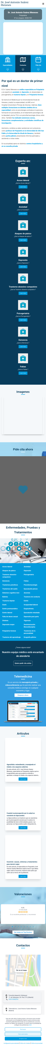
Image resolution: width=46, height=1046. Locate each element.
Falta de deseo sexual (10, 617)
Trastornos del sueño (9, 589)
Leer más (23, 187)
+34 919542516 (13, 999)
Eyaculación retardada (32, 613)
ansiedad (16, 92)
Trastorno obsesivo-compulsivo (9, 576)
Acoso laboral (7, 567)
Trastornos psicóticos (10, 585)
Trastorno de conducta (32, 597)
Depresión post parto (31, 617)
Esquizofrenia (29, 609)
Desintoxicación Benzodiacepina (29, 626)
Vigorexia (27, 620)
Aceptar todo (23, 1038)
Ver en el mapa (21, 970)
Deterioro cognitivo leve (10, 593)
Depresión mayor (8, 624)
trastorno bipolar (20, 95)
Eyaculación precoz (31, 589)
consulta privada (12, 146)
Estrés (26, 601)
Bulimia (5, 597)
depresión (25, 92)
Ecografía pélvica (30, 637)
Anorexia (27, 593)
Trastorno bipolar (8, 601)
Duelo (4, 605)
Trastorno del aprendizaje (11, 637)
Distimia (5, 620)
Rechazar (23, 1029)
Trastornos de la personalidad (29, 632)
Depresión (27, 571)
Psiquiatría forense (36, 95)
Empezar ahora (23, 695)
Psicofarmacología (30, 585)
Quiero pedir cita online (23, 663)
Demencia (6, 581)
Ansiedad (27, 567)
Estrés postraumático (10, 609)
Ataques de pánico (9, 571)
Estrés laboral (7, 613)
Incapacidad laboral (31, 605)
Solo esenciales (23, 1034)
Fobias (26, 581)
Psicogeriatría (29, 575)
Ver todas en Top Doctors (23, 932)
